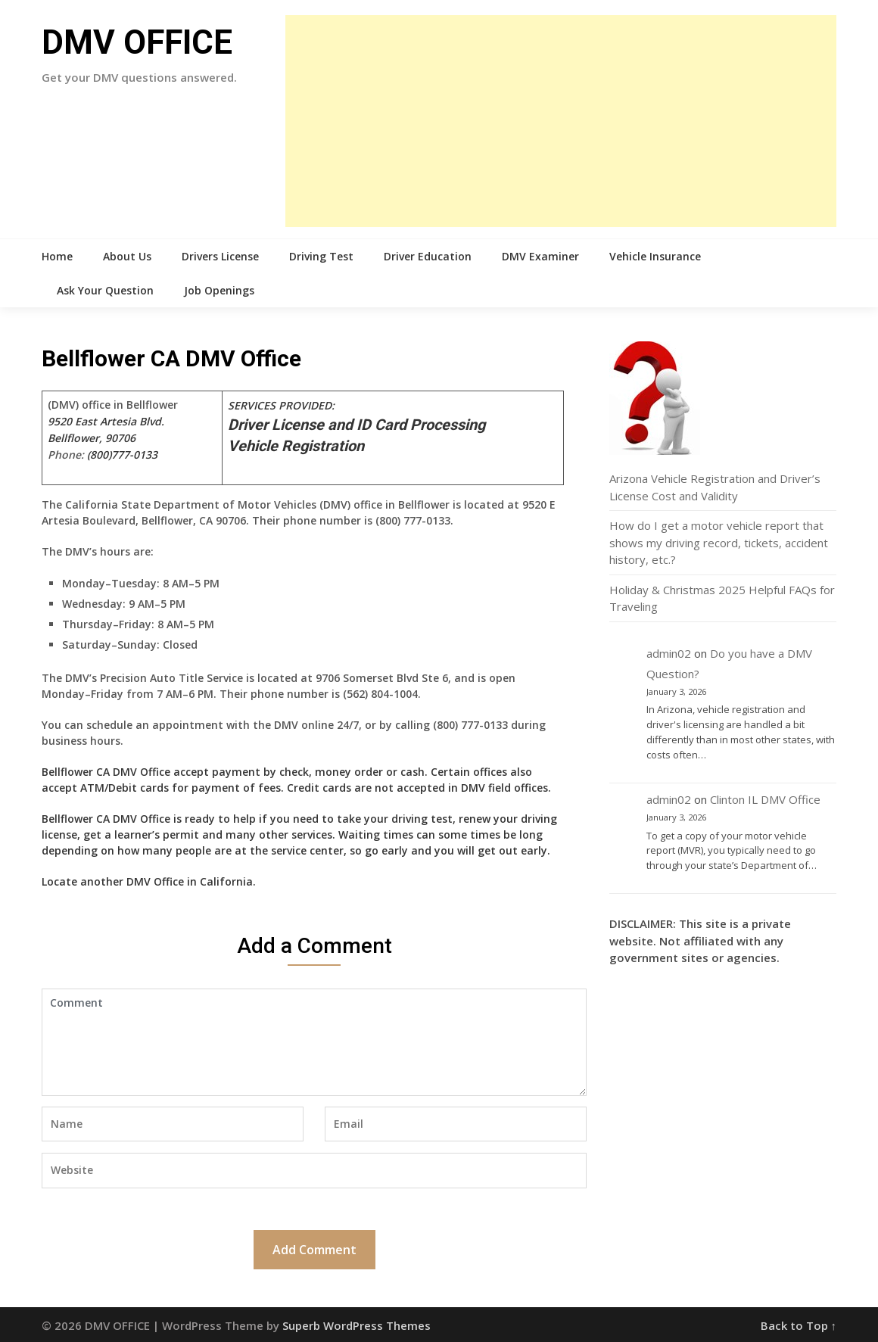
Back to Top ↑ (799, 1325)
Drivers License (220, 256)
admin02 (668, 653)
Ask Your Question (105, 290)
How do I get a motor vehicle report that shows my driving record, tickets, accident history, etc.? (718, 542)
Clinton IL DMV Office (765, 799)
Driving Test (321, 256)
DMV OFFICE (137, 42)
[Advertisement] (560, 121)
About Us (127, 256)
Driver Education (428, 256)
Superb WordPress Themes (356, 1325)
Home (57, 256)
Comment (314, 1042)
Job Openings (219, 290)
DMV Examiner (540, 256)
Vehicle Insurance (655, 256)
